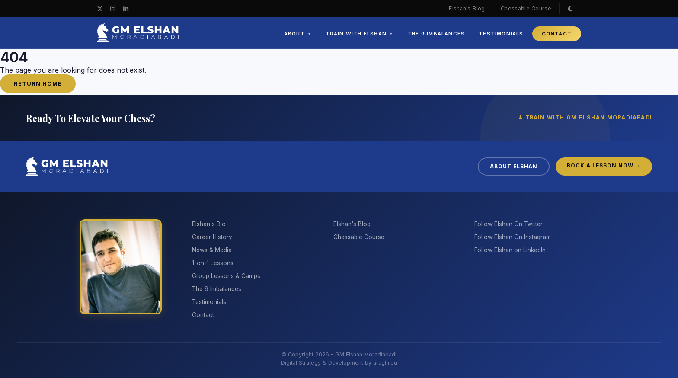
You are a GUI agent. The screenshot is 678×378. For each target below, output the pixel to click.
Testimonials (209, 301)
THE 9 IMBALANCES (436, 34)
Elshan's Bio (209, 224)
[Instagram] (113, 8)
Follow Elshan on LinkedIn (510, 250)
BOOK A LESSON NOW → (604, 166)
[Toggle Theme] (570, 8)
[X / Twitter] (100, 8)
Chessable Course (526, 8)
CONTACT (557, 34)
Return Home (38, 83)
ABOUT (298, 34)
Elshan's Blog (467, 8)
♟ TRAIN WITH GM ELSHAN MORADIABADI (585, 117)
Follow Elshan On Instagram (512, 237)
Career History (212, 237)
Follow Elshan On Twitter (508, 224)
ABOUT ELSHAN (513, 166)
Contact (203, 314)
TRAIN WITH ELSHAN (359, 34)
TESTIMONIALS (501, 34)
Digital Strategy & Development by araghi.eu (339, 362)
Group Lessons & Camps (226, 275)
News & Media (212, 250)
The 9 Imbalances (216, 288)
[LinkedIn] (126, 8)
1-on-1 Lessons (212, 262)
